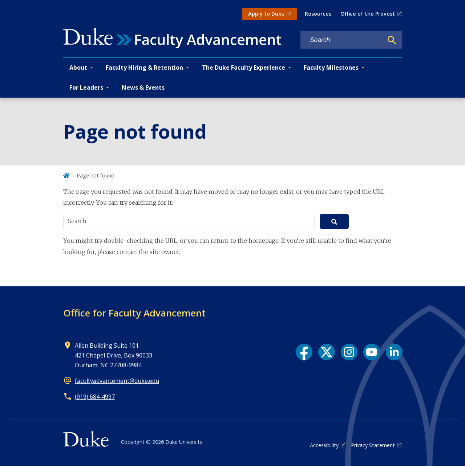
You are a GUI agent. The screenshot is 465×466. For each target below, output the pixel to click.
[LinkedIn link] (394, 352)
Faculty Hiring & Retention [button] (144, 67)
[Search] (392, 40)
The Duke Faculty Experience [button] (243, 67)
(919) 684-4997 (95, 397)
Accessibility (324, 445)
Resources (318, 13)
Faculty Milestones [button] (331, 67)
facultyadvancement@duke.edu (117, 381)
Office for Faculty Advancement (134, 312)
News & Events (143, 87)
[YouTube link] (371, 352)
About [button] (78, 67)
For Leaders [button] (86, 87)
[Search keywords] (342, 40)
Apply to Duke (266, 13)
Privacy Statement (373, 445)
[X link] (326, 352)
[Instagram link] (349, 352)
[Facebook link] (304, 352)
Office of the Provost (367, 13)
